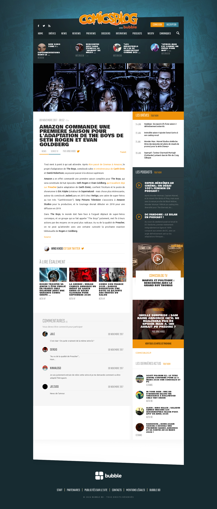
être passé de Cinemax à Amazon (105, 164)
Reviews (76, 35)
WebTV (151, 35)
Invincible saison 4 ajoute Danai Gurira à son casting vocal (157, 133)
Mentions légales (135, 490)
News (64, 35)
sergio (53, 350)
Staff (59, 490)
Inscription (171, 25)
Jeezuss (54, 387)
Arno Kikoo (53, 248)
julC (52, 334)
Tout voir (154, 116)
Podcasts (137, 35)
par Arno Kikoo (70, 151)
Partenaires (73, 490)
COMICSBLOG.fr (143, 352)
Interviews (121, 35)
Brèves (52, 35)
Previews (91, 35)
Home (40, 35)
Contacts (117, 490)
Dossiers (106, 35)
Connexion (157, 25)
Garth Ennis (119, 168)
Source (47, 237)
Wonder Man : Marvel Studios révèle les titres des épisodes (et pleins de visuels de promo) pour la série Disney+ (157, 143)
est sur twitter (73, 248)
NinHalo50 (55, 368)
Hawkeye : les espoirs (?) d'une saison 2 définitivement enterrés (156, 125)
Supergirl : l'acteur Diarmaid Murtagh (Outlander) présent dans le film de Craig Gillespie (157, 155)
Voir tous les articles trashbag (158, 344)
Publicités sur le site (96, 490)
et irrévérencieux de (103, 168)
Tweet (123, 152)
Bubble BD (154, 490)
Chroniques (165, 35)
